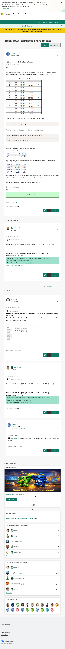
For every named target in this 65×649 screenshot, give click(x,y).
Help (50, 22)
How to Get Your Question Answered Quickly (19, 519)
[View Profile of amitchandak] (17, 228)
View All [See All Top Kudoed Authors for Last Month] (9, 593)
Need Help (14, 202)
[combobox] (42, 26)
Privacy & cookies (5, 632)
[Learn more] (11, 499)
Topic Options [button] (54, 45)
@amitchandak (14, 438)
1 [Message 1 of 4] (11, 206)
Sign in (45, 22)
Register (38, 22)
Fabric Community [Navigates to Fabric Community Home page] (20, 14)
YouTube (46, 258)
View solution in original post (14, 265)
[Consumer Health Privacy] (32, 644)
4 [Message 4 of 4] (11, 351)
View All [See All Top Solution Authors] (9, 556)
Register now (5, 8)
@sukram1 (14, 240)
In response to (18, 429)
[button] (45, 45)
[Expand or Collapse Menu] (2, 18)
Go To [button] (56, 22)
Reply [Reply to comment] (55, 275)
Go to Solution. (34, 195)
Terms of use (4, 635)
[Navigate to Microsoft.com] (6, 14)
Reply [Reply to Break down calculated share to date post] (55, 210)
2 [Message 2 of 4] (11, 271)
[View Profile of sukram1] (13, 53)
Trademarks (4, 638)
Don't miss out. (38, 31)
